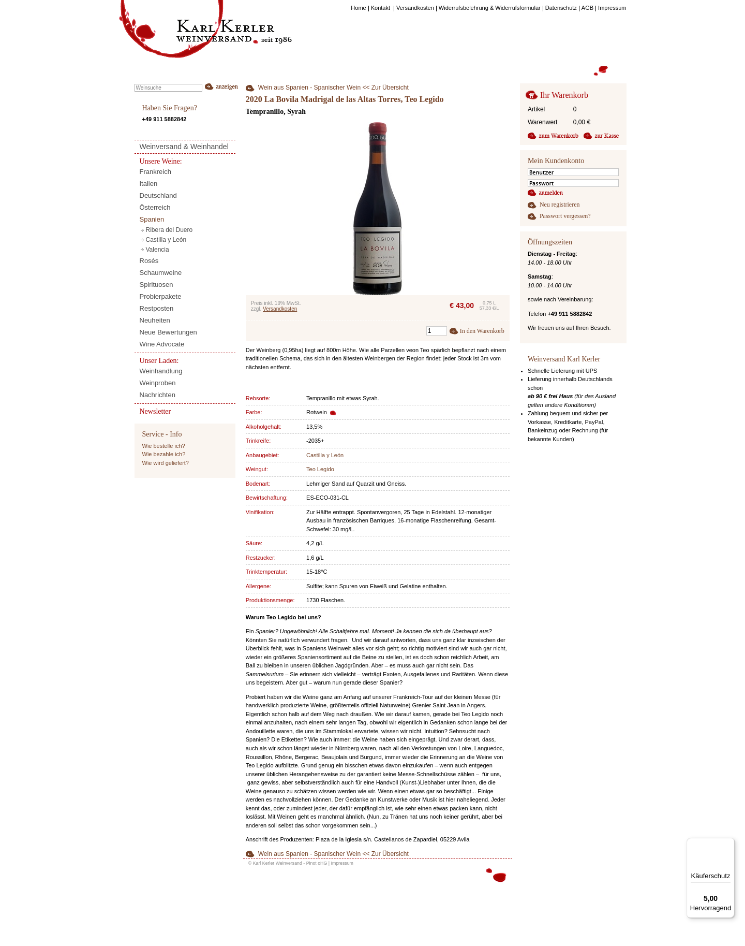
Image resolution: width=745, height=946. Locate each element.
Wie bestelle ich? (163, 446)
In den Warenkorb (482, 330)
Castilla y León (325, 455)
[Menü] (728, 844)
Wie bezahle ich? (164, 454)
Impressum (342, 863)
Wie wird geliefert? (165, 463)
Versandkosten (280, 309)
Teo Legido (320, 469)
